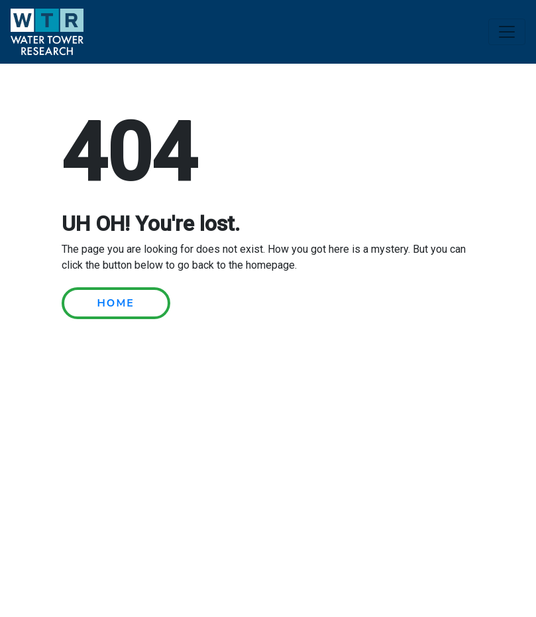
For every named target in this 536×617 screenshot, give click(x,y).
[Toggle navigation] (506, 32)
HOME (115, 303)
